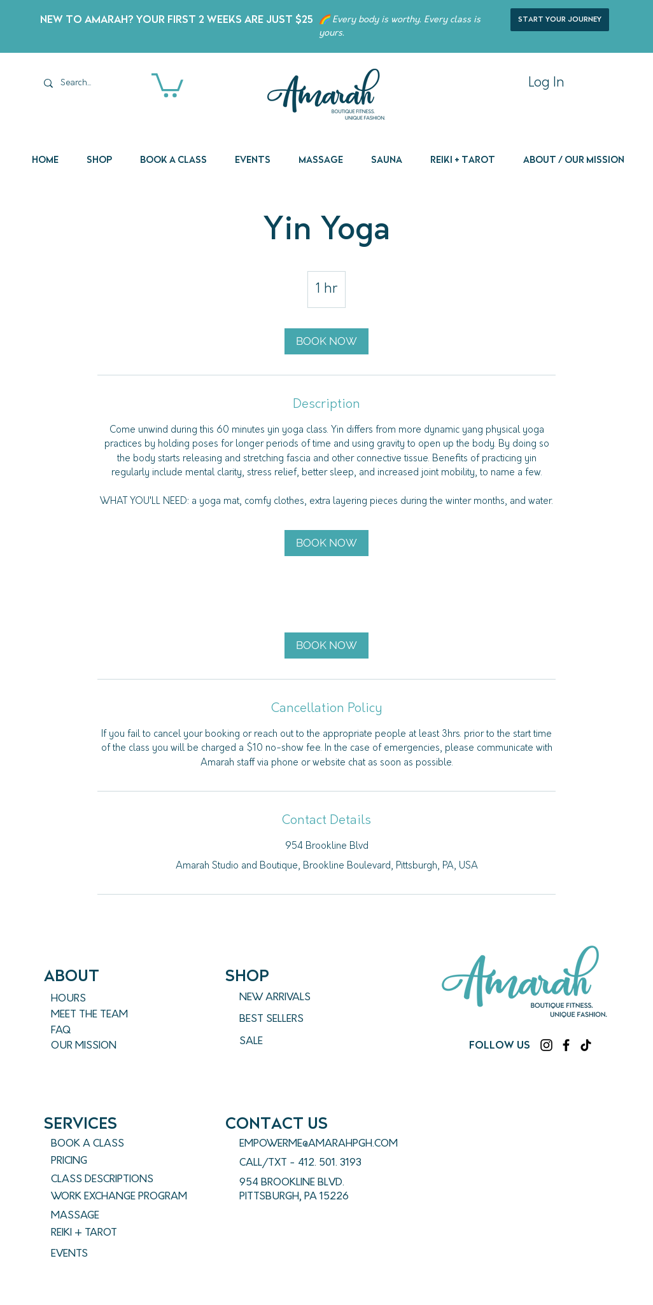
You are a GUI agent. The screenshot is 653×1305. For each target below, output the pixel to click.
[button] (167, 84)
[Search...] (87, 83)
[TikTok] (586, 1045)
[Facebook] (566, 1045)
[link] (326, 341)
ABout (71, 976)
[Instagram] (546, 1045)
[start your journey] (559, 19)
